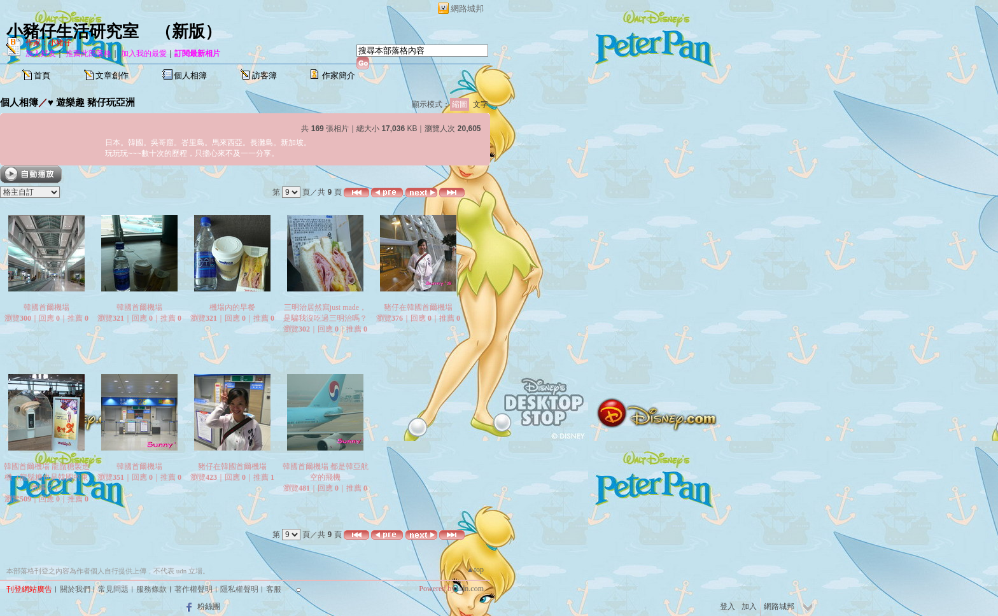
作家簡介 (338, 75)
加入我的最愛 (144, 53)
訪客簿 (264, 75)
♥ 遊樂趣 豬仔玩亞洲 (91, 102)
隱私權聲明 (239, 589)
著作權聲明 (193, 589)
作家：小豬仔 (48, 42)
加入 (749, 606)
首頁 (42, 75)
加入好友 (40, 53)
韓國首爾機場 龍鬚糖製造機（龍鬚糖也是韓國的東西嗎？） (47, 477)
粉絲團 (208, 606)
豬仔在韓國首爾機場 (418, 307)
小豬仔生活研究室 (72, 31)
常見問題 (113, 589)
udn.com (470, 588)
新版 (188, 31)
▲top (475, 569)
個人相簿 (190, 75)
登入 (727, 606)
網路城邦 (467, 8)
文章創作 (112, 75)
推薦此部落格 (88, 53)
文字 (480, 104)
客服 (273, 589)
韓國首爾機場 (46, 307)
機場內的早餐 (232, 307)
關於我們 (75, 589)
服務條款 (151, 589)
